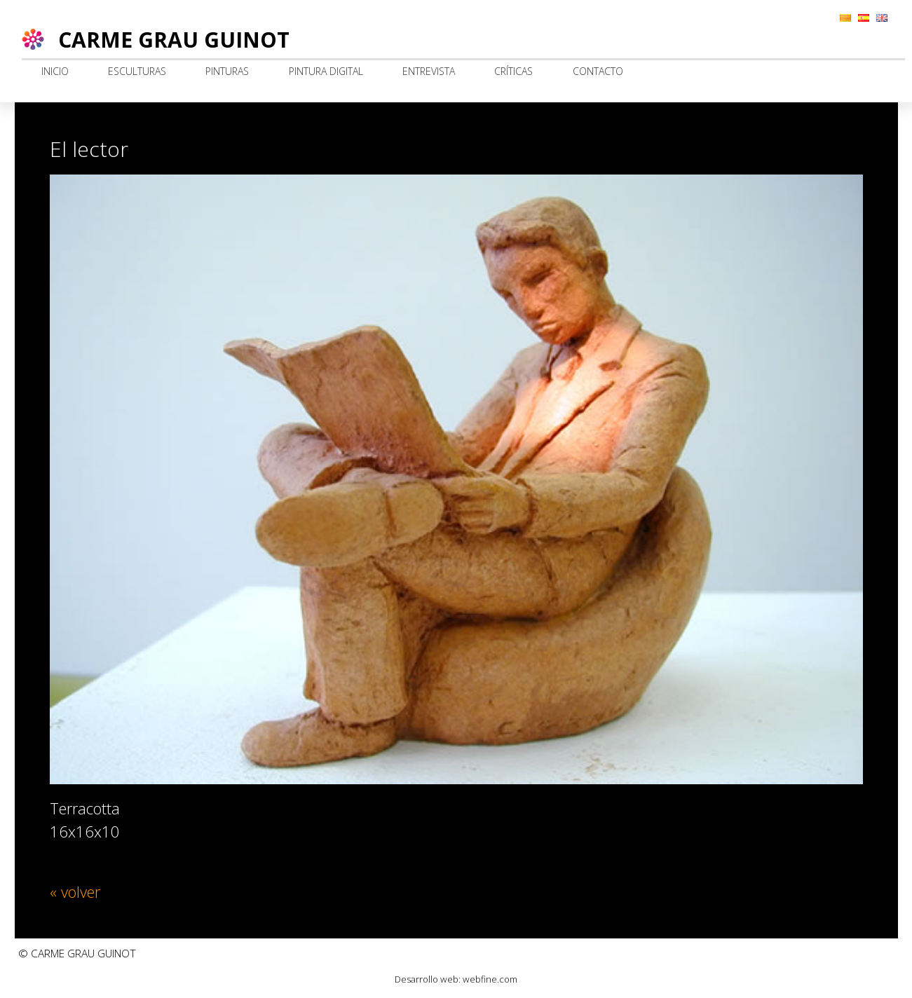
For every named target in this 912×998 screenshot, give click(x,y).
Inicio (55, 71)
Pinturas (227, 71)
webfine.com (490, 979)
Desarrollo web (426, 979)
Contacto (598, 71)
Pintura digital (326, 71)
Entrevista (428, 71)
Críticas (513, 71)
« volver (75, 891)
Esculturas (137, 71)
